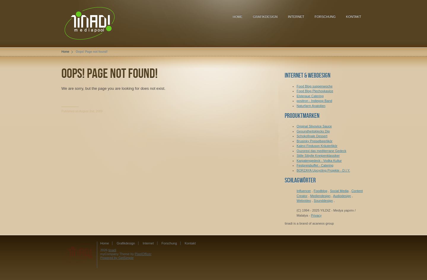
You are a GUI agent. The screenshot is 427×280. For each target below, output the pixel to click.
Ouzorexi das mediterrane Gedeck (321, 151)
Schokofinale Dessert (312, 136)
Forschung (325, 16)
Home (238, 16)
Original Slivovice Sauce (314, 126)
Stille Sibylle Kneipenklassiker (318, 155)
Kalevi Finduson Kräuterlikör (317, 146)
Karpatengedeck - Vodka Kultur (319, 160)
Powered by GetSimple (117, 258)
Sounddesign (323, 200)
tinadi (112, 250)
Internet (296, 16)
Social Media (339, 191)
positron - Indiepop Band (314, 101)
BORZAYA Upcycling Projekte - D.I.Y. (323, 170)
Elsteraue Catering (310, 96)
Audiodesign (342, 196)
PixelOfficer (143, 254)
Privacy (316, 215)
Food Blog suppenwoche (314, 86)
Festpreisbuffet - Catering (315, 165)
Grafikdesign (265, 16)
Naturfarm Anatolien (311, 106)
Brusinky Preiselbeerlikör (314, 141)
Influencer (304, 191)
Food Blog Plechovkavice (315, 91)
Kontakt (353, 16)
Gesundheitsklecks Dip (313, 131)
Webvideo (304, 200)
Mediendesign (320, 196)
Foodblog (320, 191)
